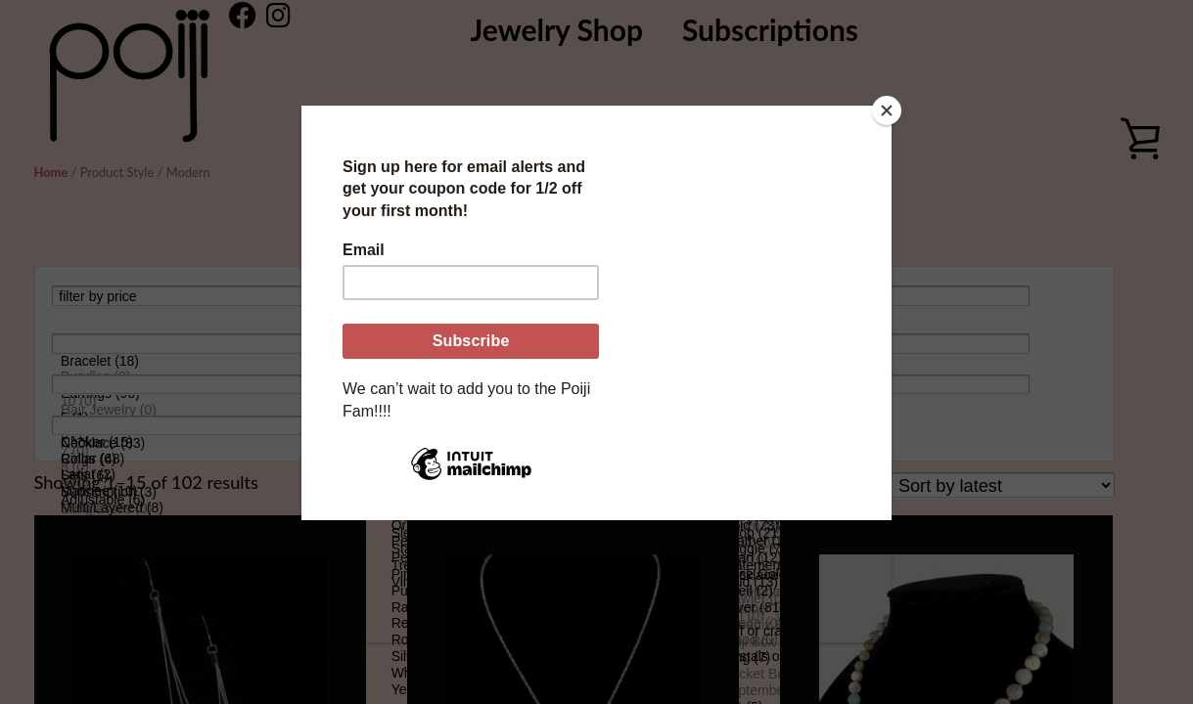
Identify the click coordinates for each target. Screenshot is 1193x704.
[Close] (886, 110)
